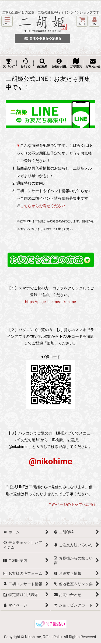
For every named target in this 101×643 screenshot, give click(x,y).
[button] (7, 21)
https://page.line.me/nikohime (50, 302)
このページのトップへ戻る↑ (71, 504)
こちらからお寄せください (42, 206)
